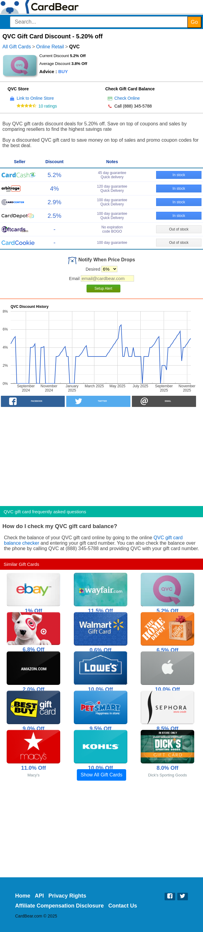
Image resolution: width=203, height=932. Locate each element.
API (39, 896)
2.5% (54, 215)
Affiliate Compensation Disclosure (59, 906)
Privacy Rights (67, 896)
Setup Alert (103, 288)
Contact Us (122, 906)
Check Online (127, 98)
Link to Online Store (35, 98)
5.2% (54, 175)
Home (22, 896)
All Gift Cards (16, 46)
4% (54, 188)
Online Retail (50, 46)
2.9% (54, 202)
